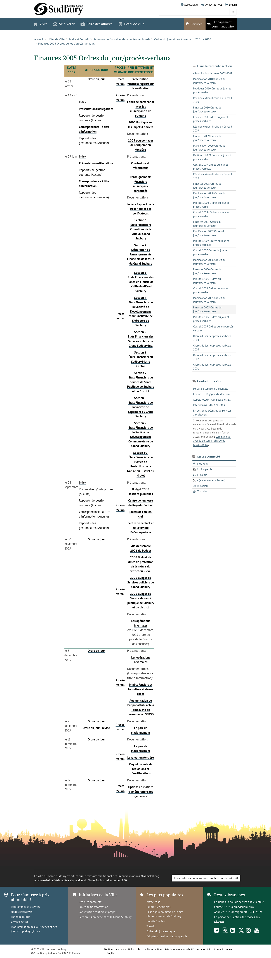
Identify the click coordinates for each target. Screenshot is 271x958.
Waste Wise (153, 902)
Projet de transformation (93, 907)
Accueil (38, 39)
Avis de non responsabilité (179, 949)
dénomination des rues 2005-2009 (212, 73)
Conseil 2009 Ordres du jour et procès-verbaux (210, 166)
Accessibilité (191, 4)
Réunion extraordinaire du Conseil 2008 (212, 176)
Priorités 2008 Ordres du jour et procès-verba (211, 205)
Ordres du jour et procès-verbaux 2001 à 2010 (182, 39)
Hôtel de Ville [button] (132, 24)
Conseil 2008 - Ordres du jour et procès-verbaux (211, 214)
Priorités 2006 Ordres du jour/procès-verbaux (207, 281)
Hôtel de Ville (56, 39)
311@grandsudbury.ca (240, 907)
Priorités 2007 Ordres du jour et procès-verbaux (211, 243)
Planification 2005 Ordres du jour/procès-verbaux (209, 300)
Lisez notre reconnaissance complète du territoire (204, 878)
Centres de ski (19, 922)
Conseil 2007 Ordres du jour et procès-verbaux (210, 252)
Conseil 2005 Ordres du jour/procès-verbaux (213, 328)
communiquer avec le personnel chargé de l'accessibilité (212, 440)
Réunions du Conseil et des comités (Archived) (121, 39)
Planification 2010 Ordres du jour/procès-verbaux (209, 81)
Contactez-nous (213, 4)
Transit (151, 926)
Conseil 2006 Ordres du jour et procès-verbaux (210, 290)
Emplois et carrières (159, 907)
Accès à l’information (150, 949)
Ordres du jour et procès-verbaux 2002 (212, 357)
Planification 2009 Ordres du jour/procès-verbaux (209, 147)
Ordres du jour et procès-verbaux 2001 (212, 366)
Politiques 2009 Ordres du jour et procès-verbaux (212, 157)
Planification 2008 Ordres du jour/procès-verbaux (209, 195)
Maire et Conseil (79, 39)
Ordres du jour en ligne (161, 931)
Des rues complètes (91, 902)
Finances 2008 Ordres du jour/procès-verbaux (207, 186)
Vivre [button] (40, 24)
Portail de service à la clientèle (245, 902)
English (232, 4)
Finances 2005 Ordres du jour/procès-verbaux (66, 43)
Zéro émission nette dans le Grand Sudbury (105, 917)
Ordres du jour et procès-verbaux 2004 (212, 338)
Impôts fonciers (156, 921)
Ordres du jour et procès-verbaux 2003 (212, 347)
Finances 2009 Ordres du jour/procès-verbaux (207, 138)
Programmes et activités (25, 906)
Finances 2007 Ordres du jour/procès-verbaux (207, 224)
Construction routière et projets (98, 912)
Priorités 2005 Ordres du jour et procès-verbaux (211, 319)
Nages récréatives (21, 911)
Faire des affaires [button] (96, 24)
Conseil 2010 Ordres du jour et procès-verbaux (210, 119)
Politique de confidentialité (119, 949)
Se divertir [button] (64, 24)
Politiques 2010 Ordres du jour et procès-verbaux (212, 90)
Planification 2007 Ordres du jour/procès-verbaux (209, 233)
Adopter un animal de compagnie (167, 936)
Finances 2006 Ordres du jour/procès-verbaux (207, 271)
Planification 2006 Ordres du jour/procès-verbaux (209, 262)
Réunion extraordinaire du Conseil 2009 (212, 100)
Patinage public (20, 916)
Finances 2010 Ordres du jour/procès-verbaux (207, 109)
